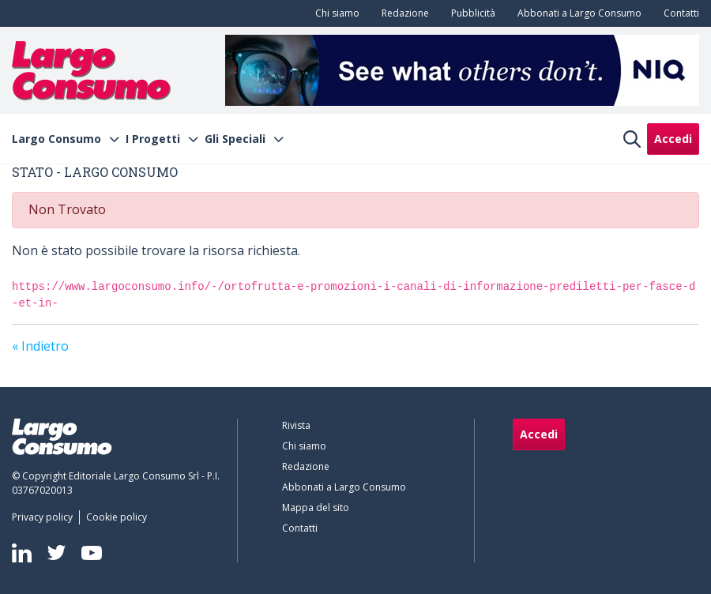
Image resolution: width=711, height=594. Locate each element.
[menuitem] (334, 13)
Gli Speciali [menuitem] (235, 139)
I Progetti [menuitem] (153, 139)
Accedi (673, 138)
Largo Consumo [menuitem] (56, 139)
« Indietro (40, 346)
